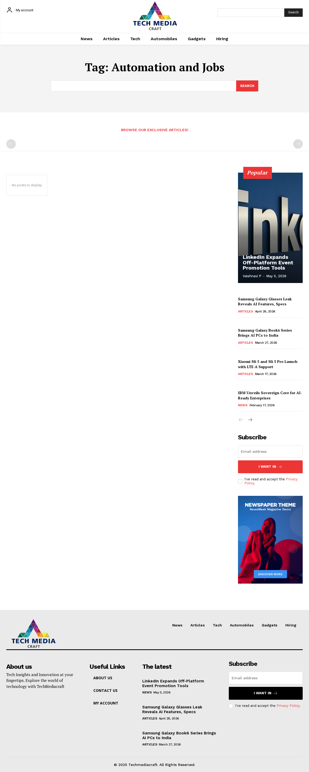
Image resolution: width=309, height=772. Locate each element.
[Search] (293, 12)
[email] (270, 451)
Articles (245, 311)
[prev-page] (11, 144)
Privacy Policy (288, 706)
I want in (270, 466)
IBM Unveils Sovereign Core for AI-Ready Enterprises (270, 395)
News (242, 405)
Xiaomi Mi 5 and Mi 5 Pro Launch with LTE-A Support (267, 364)
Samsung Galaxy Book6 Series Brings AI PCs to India (265, 333)
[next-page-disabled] (298, 144)
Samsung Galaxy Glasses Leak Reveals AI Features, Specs (265, 301)
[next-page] (249, 420)
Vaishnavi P (252, 276)
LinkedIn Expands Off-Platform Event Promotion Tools (268, 262)
